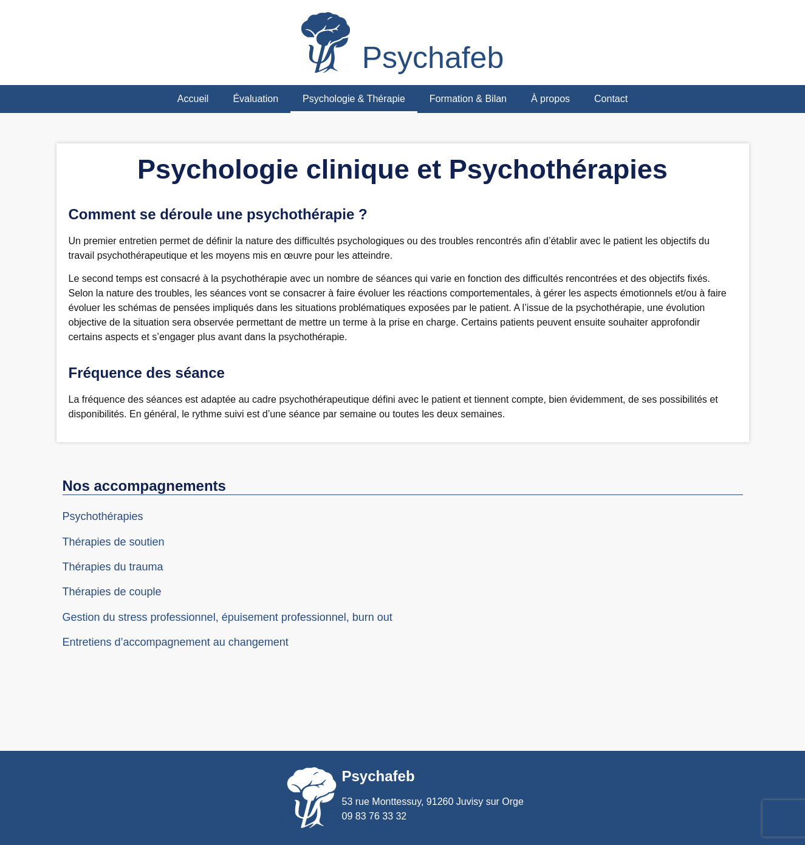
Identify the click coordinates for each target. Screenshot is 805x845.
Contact (611, 99)
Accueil (193, 99)
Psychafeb (433, 58)
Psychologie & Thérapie (354, 99)
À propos (550, 99)
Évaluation (255, 99)
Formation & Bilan (468, 99)
